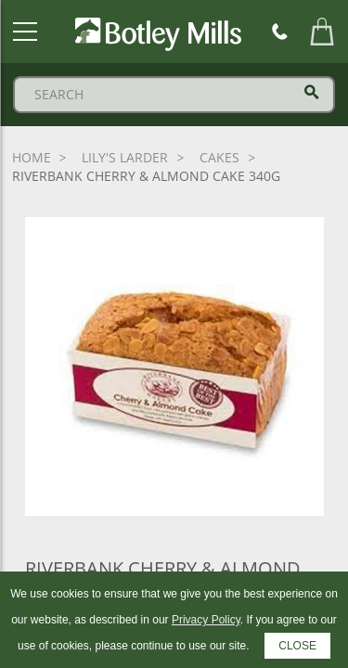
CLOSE (297, 645)
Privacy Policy (206, 619)
